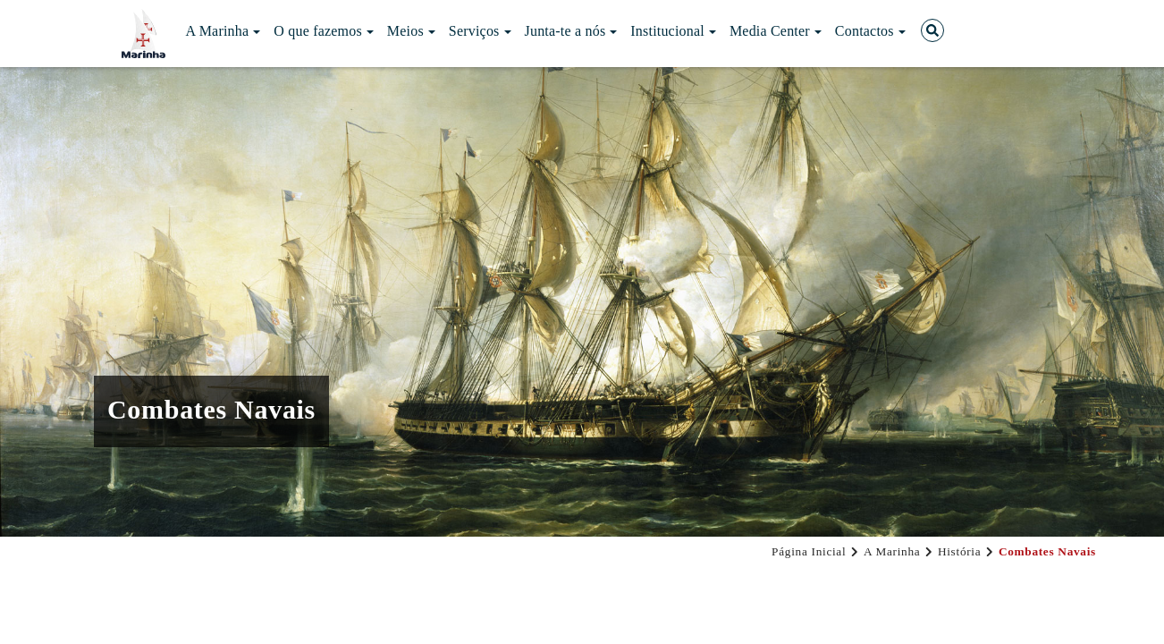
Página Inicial (809, 551)
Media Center (776, 30)
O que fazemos (324, 30)
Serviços (480, 30)
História (959, 551)
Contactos (870, 30)
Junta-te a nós (571, 30)
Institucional (673, 30)
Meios (411, 30)
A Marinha (223, 30)
